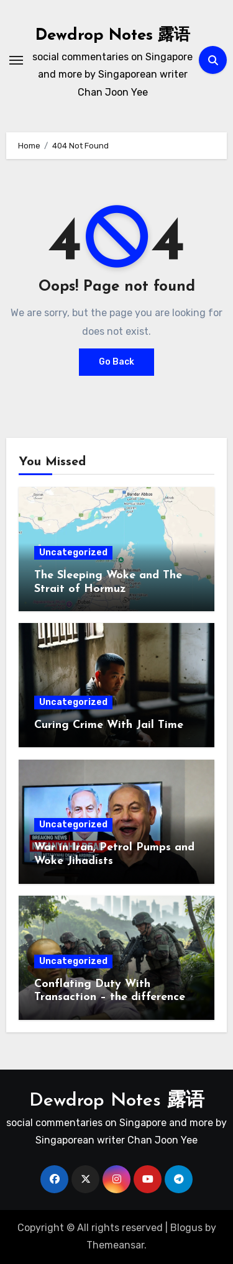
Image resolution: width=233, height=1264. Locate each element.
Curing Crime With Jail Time (108, 725)
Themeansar (115, 1245)
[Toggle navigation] (16, 60)
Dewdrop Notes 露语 (112, 35)
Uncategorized (73, 552)
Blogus (186, 1228)
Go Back (116, 362)
